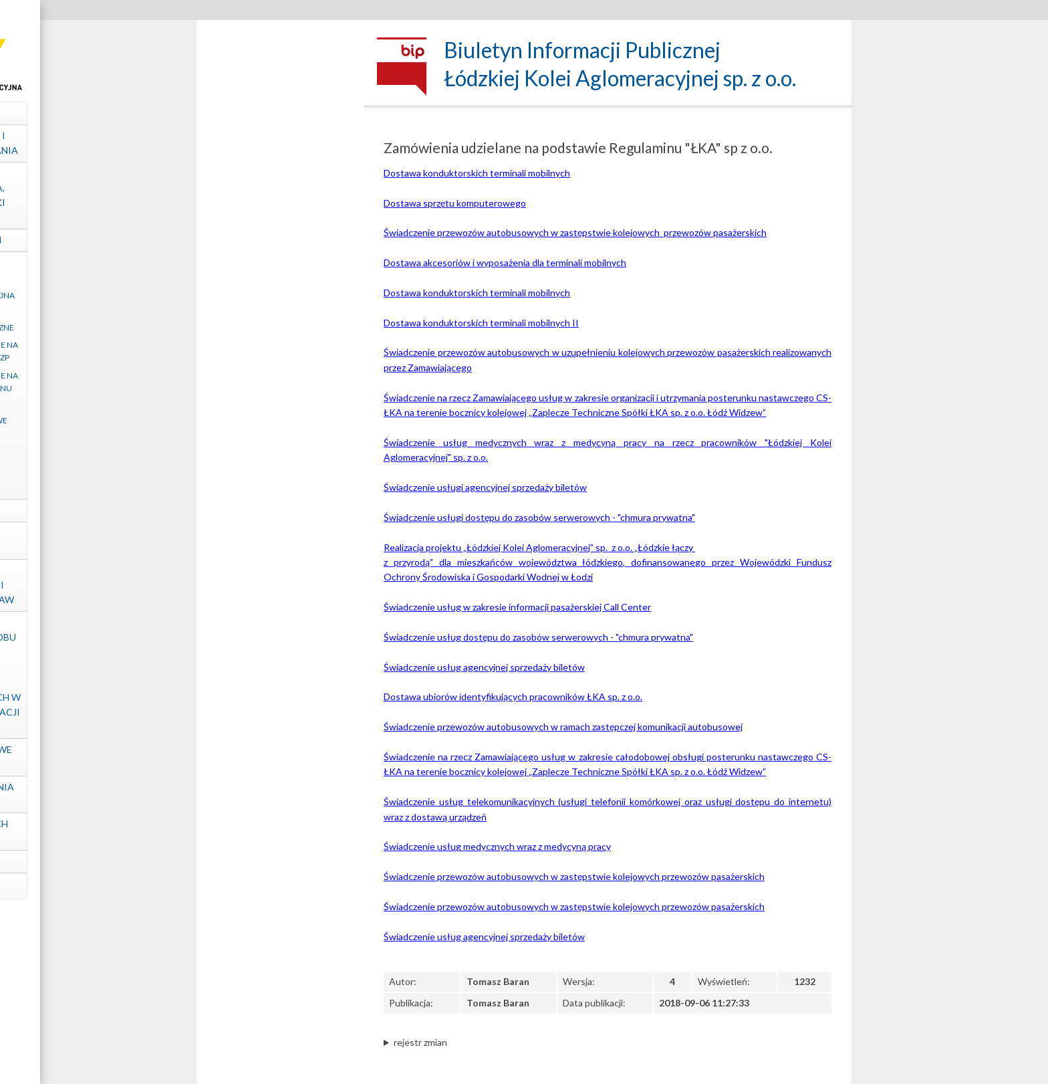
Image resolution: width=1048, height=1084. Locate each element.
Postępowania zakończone (280, 462)
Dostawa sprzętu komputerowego (455, 203)
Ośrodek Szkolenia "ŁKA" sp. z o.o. (280, 794)
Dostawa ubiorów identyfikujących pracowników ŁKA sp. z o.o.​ (513, 696)
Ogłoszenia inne (280, 439)
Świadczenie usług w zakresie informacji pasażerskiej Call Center (517, 607)
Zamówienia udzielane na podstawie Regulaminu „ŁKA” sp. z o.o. (280, 388)
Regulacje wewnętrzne (280, 327)
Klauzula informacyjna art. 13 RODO (280, 301)
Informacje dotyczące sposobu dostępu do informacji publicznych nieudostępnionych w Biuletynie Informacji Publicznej (280, 675)
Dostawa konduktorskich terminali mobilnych (477, 173)
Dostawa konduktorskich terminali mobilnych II (481, 322)
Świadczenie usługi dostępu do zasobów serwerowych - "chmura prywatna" (539, 517)
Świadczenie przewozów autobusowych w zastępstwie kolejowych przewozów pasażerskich (575, 232)
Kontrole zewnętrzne (280, 540)
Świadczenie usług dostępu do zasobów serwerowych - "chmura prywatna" (538, 637)
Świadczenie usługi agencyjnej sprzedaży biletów (485, 487)
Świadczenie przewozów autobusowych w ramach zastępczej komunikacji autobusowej (563, 726)
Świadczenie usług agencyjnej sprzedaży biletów (484, 667)
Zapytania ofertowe (280, 420)
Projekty (280, 510)
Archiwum (280, 488)
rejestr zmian (420, 1042)
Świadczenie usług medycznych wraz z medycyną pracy (497, 846)
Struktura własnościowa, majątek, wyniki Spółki (280, 195)
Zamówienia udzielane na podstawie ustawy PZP (280, 351)
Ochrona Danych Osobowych (280, 831)
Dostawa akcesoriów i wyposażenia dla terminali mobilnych (505, 262)
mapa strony (280, 885)
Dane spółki (280, 112)
